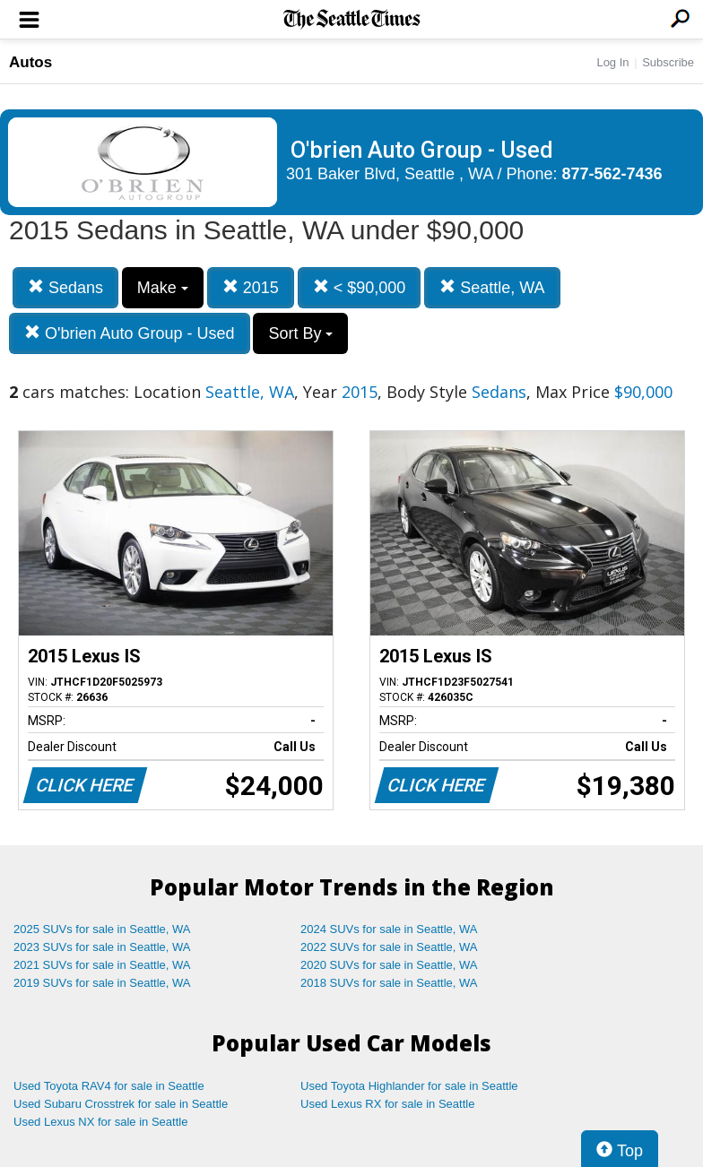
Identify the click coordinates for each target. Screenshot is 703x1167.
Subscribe (668, 62)
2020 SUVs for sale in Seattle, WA (389, 965)
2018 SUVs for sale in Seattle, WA (389, 983)
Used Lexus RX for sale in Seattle (387, 1104)
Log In (612, 62)
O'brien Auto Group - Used (129, 333)
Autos (30, 62)
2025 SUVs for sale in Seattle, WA (102, 929)
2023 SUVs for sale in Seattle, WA (102, 947)
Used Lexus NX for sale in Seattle (100, 1121)
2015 (250, 287)
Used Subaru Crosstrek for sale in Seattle (120, 1104)
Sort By (300, 333)
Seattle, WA (491, 287)
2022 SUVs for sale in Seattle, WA (389, 947)
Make (162, 288)
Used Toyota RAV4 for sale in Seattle (108, 1086)
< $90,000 (359, 287)
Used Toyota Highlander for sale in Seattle (409, 1086)
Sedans (65, 287)
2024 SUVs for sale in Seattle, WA (389, 929)
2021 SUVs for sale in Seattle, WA (102, 965)
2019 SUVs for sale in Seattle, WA (102, 983)
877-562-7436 (612, 174)
